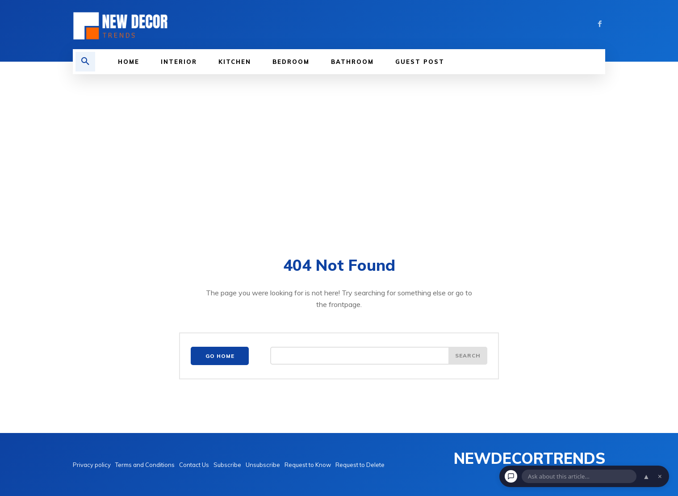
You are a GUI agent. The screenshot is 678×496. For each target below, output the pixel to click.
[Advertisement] (339, 163)
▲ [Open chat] (646, 476)
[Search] (467, 356)
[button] (85, 61)
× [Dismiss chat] (660, 476)
